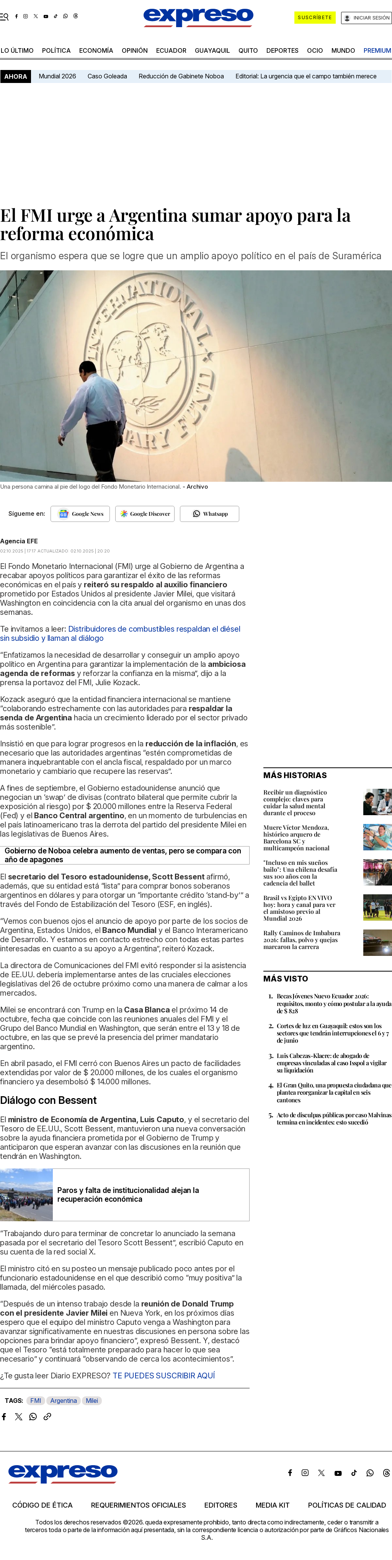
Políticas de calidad (347, 1505)
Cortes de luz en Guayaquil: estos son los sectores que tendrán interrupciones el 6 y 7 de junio (333, 1033)
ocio (315, 50)
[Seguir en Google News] (80, 514)
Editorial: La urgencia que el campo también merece (306, 76)
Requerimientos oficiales (138, 1505)
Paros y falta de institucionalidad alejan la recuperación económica (128, 1195)
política (56, 50)
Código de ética (42, 1505)
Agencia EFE (19, 541)
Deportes (282, 50)
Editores (220, 1505)
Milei (92, 1400)
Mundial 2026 (57, 76)
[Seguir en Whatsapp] (209, 514)
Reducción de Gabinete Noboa (181, 76)
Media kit (273, 1505)
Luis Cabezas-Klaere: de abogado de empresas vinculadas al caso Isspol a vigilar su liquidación (332, 1062)
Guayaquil (212, 50)
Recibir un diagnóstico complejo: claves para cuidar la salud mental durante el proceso (295, 802)
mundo (343, 50)
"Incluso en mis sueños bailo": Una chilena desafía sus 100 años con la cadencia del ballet (300, 872)
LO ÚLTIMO (17, 50)
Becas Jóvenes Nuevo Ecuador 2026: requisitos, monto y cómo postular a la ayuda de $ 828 (334, 1003)
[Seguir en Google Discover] (145, 514)
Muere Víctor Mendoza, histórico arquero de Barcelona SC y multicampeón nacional (296, 837)
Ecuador (171, 50)
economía (96, 50)
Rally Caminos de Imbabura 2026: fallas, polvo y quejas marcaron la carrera (301, 940)
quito (248, 50)
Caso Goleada (107, 76)
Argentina (63, 1400)
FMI (35, 1400)
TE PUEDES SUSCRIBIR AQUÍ (164, 1375)
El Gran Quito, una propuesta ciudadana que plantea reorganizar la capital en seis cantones (334, 1092)
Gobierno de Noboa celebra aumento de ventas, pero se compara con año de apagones (123, 855)
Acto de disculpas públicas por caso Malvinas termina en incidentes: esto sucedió (334, 1118)
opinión (135, 50)
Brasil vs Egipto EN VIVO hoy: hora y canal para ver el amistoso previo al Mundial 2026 (299, 908)
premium (377, 50)
